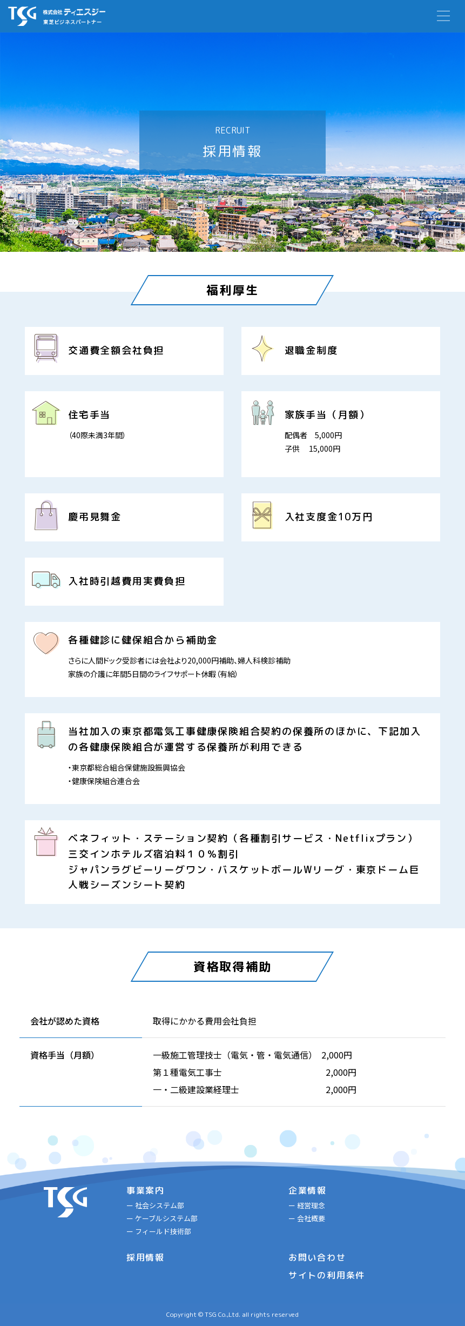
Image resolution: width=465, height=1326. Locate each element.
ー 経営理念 (306, 1205)
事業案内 (145, 1190)
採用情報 (145, 1257)
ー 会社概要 (306, 1218)
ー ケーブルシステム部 (162, 1218)
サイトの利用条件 (326, 1275)
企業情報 (307, 1190)
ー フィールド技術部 (158, 1231)
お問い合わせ (317, 1257)
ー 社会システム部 (155, 1205)
